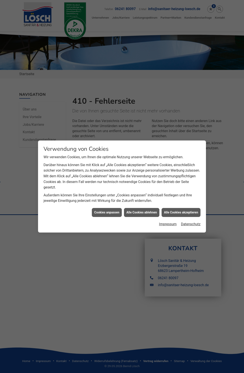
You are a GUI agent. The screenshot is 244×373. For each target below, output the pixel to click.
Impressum (168, 220)
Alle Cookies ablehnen (141, 208)
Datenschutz (190, 220)
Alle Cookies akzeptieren (181, 208)
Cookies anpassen (106, 208)
